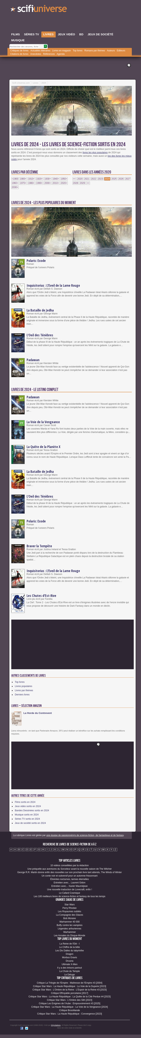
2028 (75, 183)
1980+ (31, 183)
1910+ (31, 179)
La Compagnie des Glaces (69, 915)
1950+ (64, 179)
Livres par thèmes (24, 690)
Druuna (69, 961)
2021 (86, 179)
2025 (114, 179)
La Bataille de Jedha (40, 310)
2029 (82, 183)
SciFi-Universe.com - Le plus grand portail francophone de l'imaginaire (39, 9)
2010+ (56, 183)
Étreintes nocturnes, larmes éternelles (69, 879)
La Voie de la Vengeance (43, 422)
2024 (107, 179)
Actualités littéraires (40, 50)
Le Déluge (69, 974)
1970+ (23, 183)
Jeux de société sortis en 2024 (30, 823)
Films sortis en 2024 (25, 802)
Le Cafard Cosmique (69, 893)
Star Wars (69, 904)
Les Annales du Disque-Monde (69, 935)
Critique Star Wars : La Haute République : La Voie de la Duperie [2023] (69, 986)
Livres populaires (23, 686)
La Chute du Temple (69, 971)
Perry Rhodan (69, 908)
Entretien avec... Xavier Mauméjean (69, 886)
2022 (93, 179)
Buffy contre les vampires (69, 925)
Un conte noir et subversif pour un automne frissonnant (69, 875)
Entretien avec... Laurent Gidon (69, 882)
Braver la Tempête (39, 546)
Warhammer (69, 932)
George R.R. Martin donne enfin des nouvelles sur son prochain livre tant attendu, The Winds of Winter (69, 872)
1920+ (39, 179)
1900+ (23, 179)
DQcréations (56, 1025)
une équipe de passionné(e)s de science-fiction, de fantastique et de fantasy (85, 835)
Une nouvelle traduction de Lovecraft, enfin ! (69, 889)
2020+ (64, 183)
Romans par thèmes (94, 50)
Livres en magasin (61, 50)
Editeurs (121, 50)
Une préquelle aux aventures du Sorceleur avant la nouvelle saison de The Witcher (69, 869)
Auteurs (111, 50)
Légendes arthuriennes (69, 928)
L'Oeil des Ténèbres (40, 335)
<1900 (15, 179)
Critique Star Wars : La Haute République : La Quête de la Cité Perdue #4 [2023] (70, 996)
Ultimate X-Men (69, 964)
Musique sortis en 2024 (27, 814)
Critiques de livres (19, 50)
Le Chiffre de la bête (69, 947)
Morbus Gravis (69, 957)
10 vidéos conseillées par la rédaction (69, 865)
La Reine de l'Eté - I (69, 943)
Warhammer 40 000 (69, 921)
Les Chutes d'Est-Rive (41, 595)
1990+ (39, 183)
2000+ (47, 183)
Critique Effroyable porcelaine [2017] (69, 993)
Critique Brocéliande (69, 1010)
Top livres (77, 50)
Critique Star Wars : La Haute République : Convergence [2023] (69, 1013)
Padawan (33, 360)
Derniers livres (22, 694)
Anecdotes (35, 54)
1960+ (15, 183)
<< (74, 179)
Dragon (69, 954)
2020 (80, 179)
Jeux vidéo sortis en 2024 (28, 806)
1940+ (56, 179)
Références (49, 54)
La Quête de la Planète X (43, 446)
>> (88, 183)
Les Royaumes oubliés (69, 911)
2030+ (15, 187)
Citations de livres (19, 54)
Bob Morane (69, 918)
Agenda (60, 54)
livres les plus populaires (95, 152)
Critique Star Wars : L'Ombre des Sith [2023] (69, 1000)
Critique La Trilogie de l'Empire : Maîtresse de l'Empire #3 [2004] (69, 982)
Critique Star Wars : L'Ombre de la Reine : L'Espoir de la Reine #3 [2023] (70, 989)
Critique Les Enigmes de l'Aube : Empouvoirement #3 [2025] (69, 1003)
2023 (100, 179)
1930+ (47, 179)
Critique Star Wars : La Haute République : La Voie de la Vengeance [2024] (69, 1007)
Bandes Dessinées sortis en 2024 (32, 810)
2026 (121, 179)
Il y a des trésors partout (69, 967)
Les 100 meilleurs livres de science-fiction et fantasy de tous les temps (69, 896)
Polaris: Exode (36, 260)
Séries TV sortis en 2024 (27, 819)
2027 (127, 179)
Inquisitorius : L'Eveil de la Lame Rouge (53, 285)
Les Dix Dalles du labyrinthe (69, 950)
